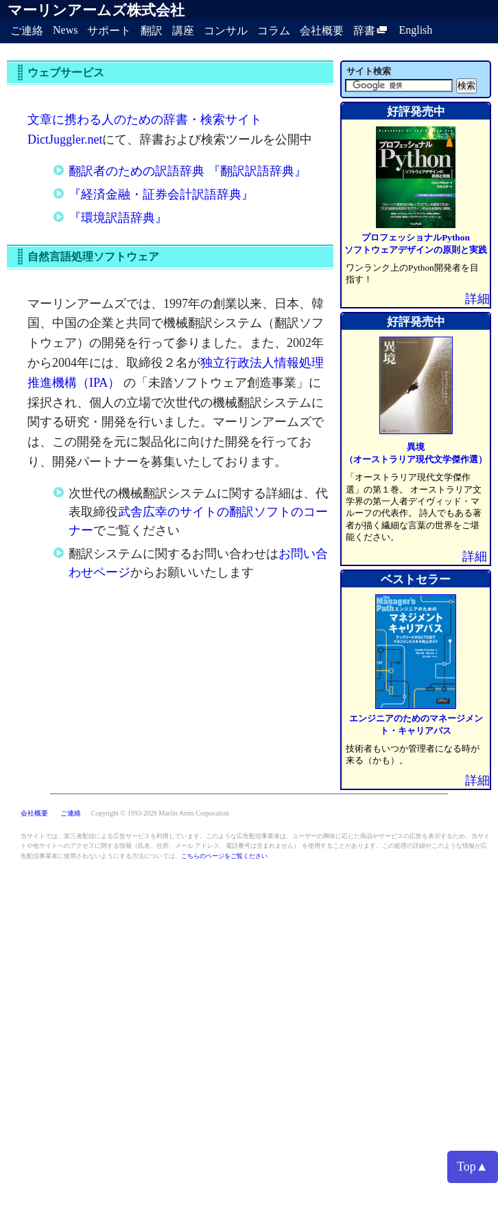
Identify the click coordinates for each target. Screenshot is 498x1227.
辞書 (371, 30)
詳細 (477, 299)
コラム (273, 30)
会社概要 (322, 30)
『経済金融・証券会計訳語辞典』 (161, 194)
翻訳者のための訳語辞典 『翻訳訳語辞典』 (188, 171)
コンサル (226, 30)
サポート (109, 30)
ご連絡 (26, 30)
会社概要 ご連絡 (51, 813)
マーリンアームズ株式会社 (96, 10)
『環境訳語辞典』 (118, 218)
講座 (183, 30)
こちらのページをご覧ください (224, 856)
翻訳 (152, 30)
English (415, 30)
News (65, 30)
